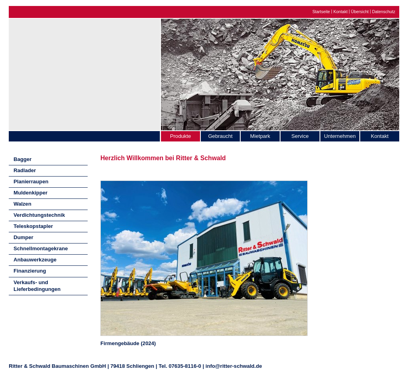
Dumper (23, 237)
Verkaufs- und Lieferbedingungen (37, 285)
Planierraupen (31, 182)
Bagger (22, 159)
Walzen (22, 204)
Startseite (321, 12)
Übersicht (360, 12)
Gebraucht (220, 136)
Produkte (180, 136)
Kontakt (340, 12)
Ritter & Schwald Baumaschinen (84, 72)
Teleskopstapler (33, 226)
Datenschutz (383, 12)
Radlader (25, 170)
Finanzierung (30, 271)
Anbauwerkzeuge (35, 260)
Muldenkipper (30, 193)
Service (300, 136)
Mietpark (260, 136)
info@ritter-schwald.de (234, 366)
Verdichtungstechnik (39, 215)
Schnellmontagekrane (41, 248)
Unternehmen (339, 136)
